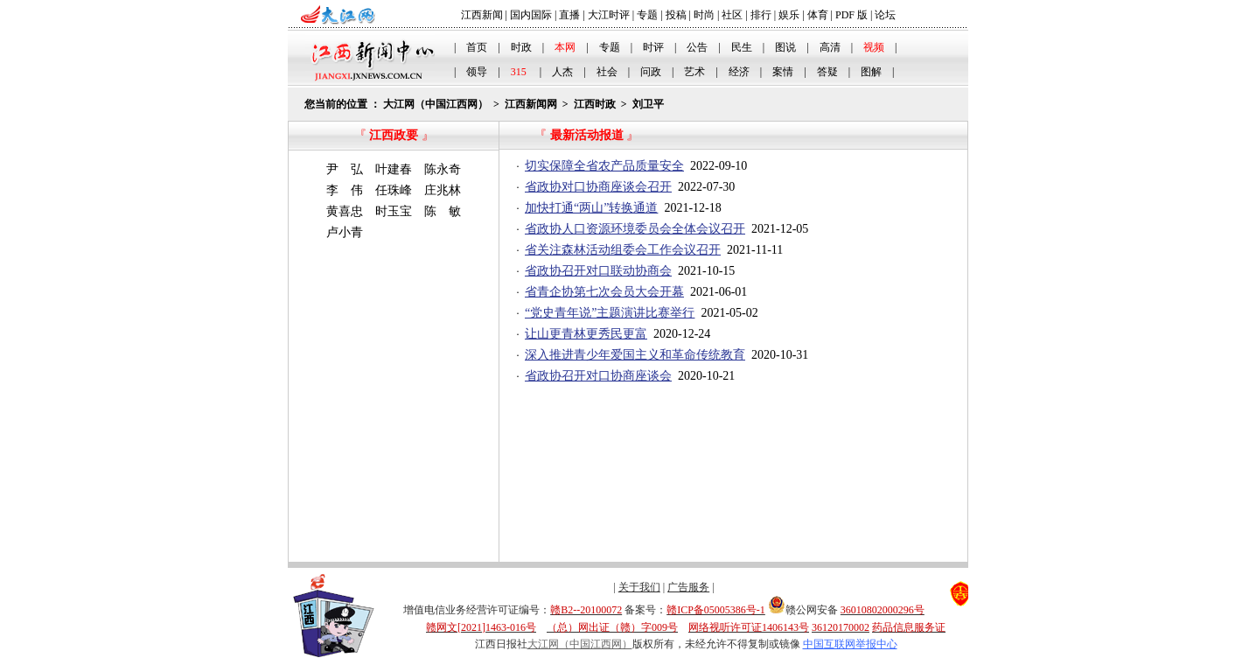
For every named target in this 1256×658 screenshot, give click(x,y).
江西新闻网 (531, 104)
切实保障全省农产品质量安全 (604, 165)
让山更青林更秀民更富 (586, 333)
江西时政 (595, 104)
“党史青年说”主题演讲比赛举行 (609, 312)
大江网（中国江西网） (435, 104)
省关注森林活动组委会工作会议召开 (623, 249)
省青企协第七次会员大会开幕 (604, 291)
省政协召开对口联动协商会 (598, 270)
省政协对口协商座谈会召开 (598, 186)
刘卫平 (648, 104)
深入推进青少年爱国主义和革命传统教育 (635, 354)
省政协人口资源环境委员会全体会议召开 (635, 228)
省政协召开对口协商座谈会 (598, 375)
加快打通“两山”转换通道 (591, 207)
